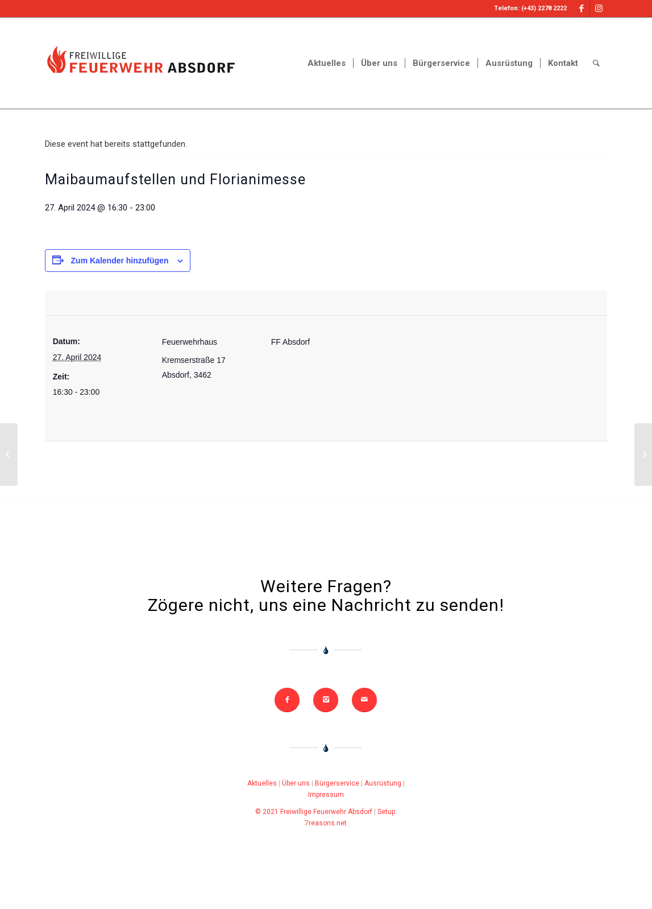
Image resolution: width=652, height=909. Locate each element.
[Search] (596, 63)
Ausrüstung (382, 783)
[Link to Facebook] (581, 8)
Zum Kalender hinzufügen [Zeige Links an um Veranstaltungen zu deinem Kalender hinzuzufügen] (120, 260)
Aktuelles (262, 783)
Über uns (296, 783)
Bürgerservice (337, 783)
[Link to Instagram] (598, 8)
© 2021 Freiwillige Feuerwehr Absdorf (313, 812)
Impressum (326, 795)
